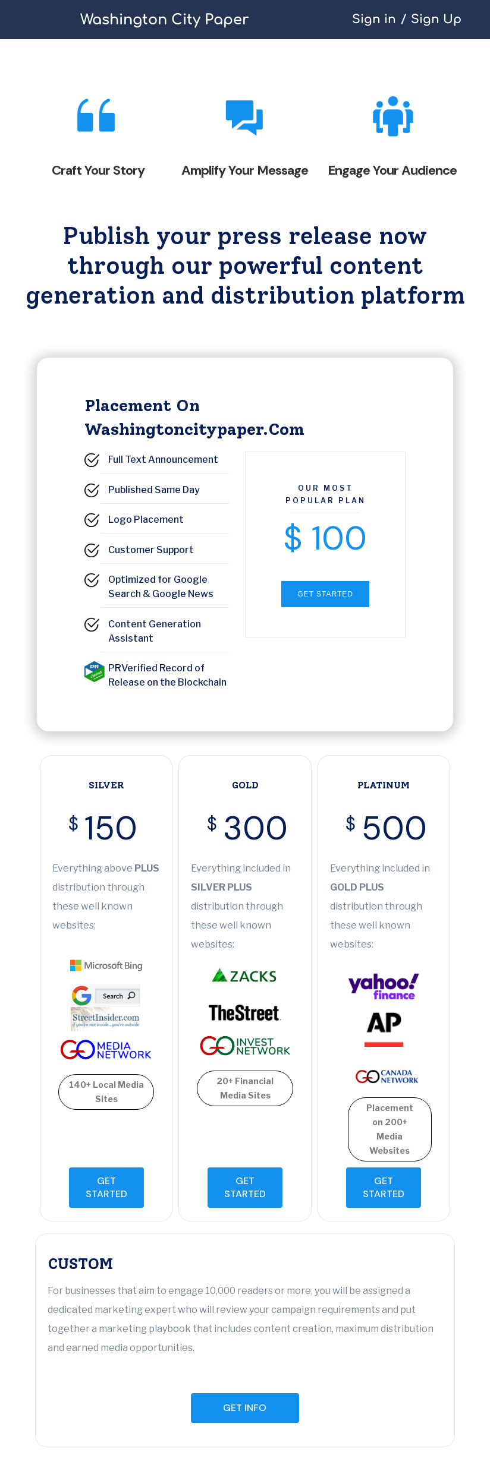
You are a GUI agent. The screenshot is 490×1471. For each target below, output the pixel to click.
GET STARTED (325, 594)
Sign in (374, 19)
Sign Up (436, 19)
